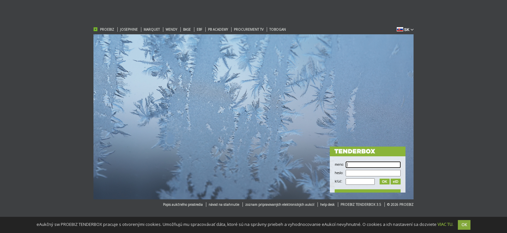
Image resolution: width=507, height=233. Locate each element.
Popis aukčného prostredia (183, 204)
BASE (187, 29)
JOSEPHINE (129, 29)
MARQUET (152, 29)
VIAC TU (444, 224)
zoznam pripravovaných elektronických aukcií (279, 204)
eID (395, 181)
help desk (327, 204)
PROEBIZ (107, 29)
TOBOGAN (277, 29)
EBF (199, 29)
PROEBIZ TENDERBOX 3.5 (360, 204)
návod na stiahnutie (224, 204)
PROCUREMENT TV (249, 29)
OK (384, 181)
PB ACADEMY (218, 29)
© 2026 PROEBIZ (400, 204)
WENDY (171, 29)
